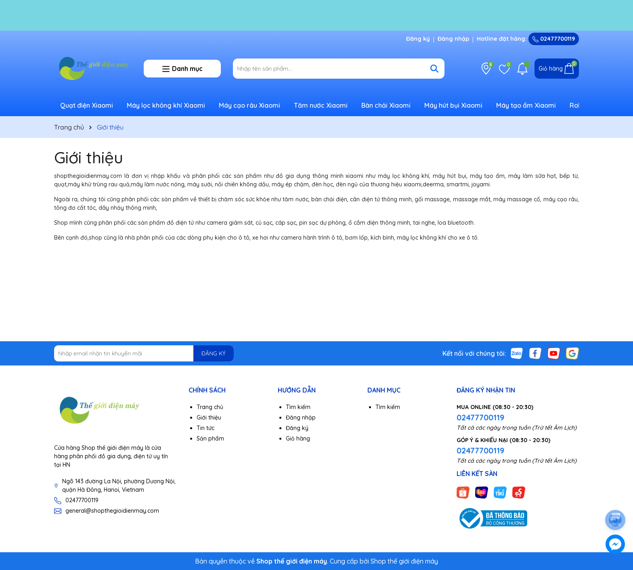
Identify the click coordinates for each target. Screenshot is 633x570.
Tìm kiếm (298, 407)
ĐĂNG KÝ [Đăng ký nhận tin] (213, 353)
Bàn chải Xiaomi (386, 105)
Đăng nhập (453, 38)
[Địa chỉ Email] (144, 353)
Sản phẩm (210, 438)
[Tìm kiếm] (434, 69)
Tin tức (205, 428)
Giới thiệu (88, 157)
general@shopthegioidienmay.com (112, 510)
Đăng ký (418, 38)
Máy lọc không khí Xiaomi (166, 105)
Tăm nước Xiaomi (321, 105)
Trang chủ (210, 407)
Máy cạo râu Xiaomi (249, 105)
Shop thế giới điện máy (404, 561)
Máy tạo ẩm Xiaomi (526, 105)
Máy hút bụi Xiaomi (453, 105)
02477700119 (553, 38)
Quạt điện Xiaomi (86, 105)
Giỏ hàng (298, 438)
